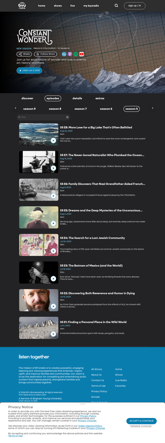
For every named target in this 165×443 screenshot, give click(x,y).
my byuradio (91, 6)
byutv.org (24, 429)
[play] (29, 70)
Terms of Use (98, 386)
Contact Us (97, 380)
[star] (45, 54)
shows (58, 6)
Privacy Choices (100, 414)
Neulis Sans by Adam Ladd (34, 395)
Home (118, 369)
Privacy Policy (99, 391)
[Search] (116, 5)
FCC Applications (101, 408)
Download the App (29, 423)
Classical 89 (25, 435)
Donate (95, 397)
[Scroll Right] (152, 108)
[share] (24, 54)
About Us (96, 375)
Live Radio (121, 380)
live (72, 6)
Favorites (120, 386)
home (41, 6)
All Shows (96, 369)
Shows (118, 375)
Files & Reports (99, 403)
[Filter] (43, 117)
